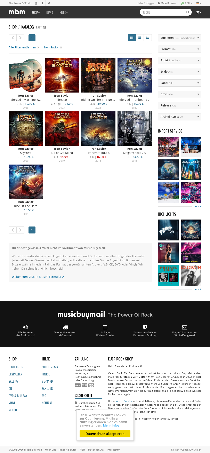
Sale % (13, 381)
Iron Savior (53, 47)
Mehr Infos (111, 425)
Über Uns (50, 449)
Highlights (16, 367)
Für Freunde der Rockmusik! (25, 331)
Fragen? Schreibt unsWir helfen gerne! (184, 331)
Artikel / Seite (172, 117)
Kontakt (47, 402)
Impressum (113, 449)
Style (167, 71)
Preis (167, 94)
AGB (82, 449)
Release (168, 105)
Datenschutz (96, 449)
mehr (197, 206)
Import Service (124, 401)
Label (167, 83)
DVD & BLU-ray (18, 395)
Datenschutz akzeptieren (105, 433)
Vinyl (12, 402)
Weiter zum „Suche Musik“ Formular (38, 277)
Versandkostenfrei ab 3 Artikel (65, 331)
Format (168, 49)
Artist (171, 60)
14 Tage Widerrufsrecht (105, 331)
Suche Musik (50, 367)
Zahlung (47, 388)
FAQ (44, 395)
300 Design (194, 449)
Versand (47, 381)
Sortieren (178, 38)
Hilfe (63, 12)
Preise (46, 374)
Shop (36, 12)
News (49, 12)
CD (10, 388)
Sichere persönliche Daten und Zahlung (144, 331)
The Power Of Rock (20, 3)
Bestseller (15, 374)
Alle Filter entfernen (24, 47)
